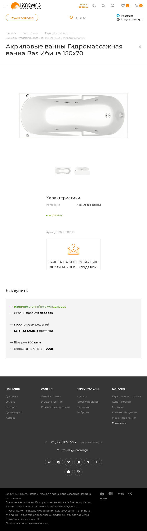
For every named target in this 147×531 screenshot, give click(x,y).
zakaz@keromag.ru (76, 450)
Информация (88, 388)
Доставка (12, 396)
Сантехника (119, 423)
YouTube (98, 462)
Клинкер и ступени (124, 412)
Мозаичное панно (124, 417)
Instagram (78, 462)
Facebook (59, 462)
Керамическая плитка (126, 396)
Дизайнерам (14, 412)
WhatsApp (69, 472)
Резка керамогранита (55, 407)
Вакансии (83, 407)
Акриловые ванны (89, 204)
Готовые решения (88, 401)
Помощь (13, 388)
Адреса (10, 417)
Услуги (47, 388)
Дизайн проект (51, 396)
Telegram (125, 15)
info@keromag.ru (130, 19)
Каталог (119, 388)
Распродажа (22, 17)
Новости (82, 396)
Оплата (10, 401)
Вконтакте (49, 462)
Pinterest (78, 472)
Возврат (11, 407)
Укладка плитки (51, 401)
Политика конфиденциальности (27, 523)
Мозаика (118, 407)
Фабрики (83, 412)
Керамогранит (121, 401)
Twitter (69, 462)
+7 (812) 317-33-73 (63, 442)
